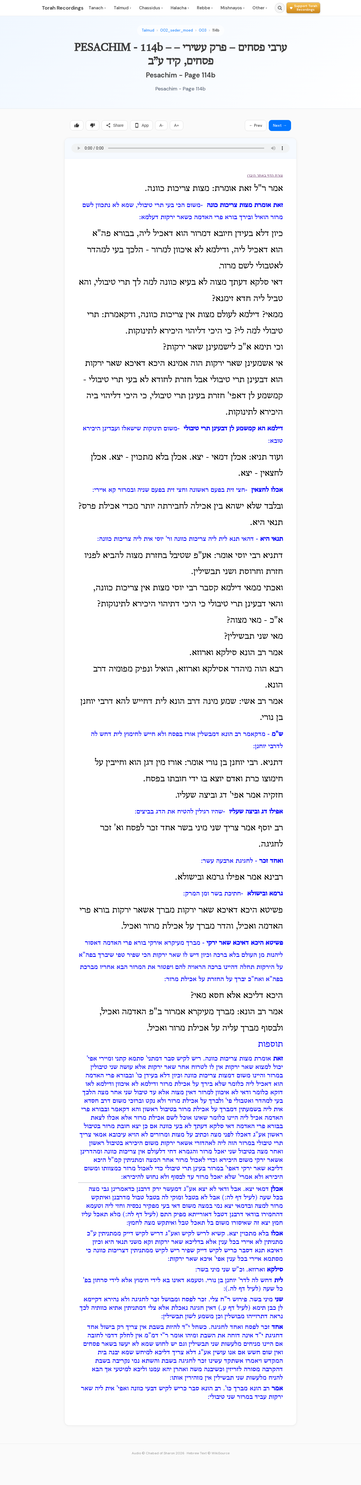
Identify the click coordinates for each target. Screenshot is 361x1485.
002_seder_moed (176, 30)
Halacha (180, 8)
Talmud (122, 8)
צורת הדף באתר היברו (265, 175)
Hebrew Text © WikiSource (208, 1453)
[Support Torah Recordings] (303, 8)
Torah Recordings (62, 8)
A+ (176, 125)
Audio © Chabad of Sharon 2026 (158, 1453)
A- (161, 125)
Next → (280, 125)
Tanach (97, 8)
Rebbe (205, 8)
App (141, 125)
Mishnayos (233, 8)
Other (259, 8)
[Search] (280, 8)
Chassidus (151, 8)
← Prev (255, 125)
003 (202, 30)
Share (115, 125)
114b (215, 30)
